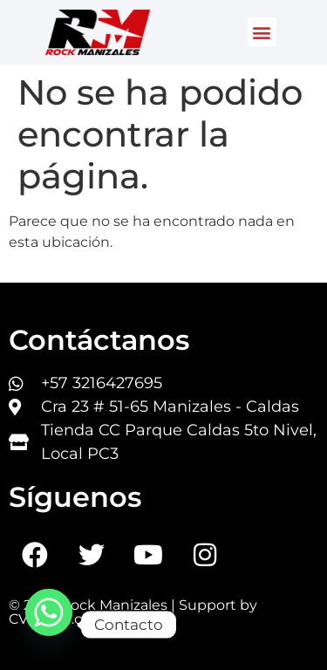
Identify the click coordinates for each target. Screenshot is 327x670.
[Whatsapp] (48, 624)
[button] (262, 31)
